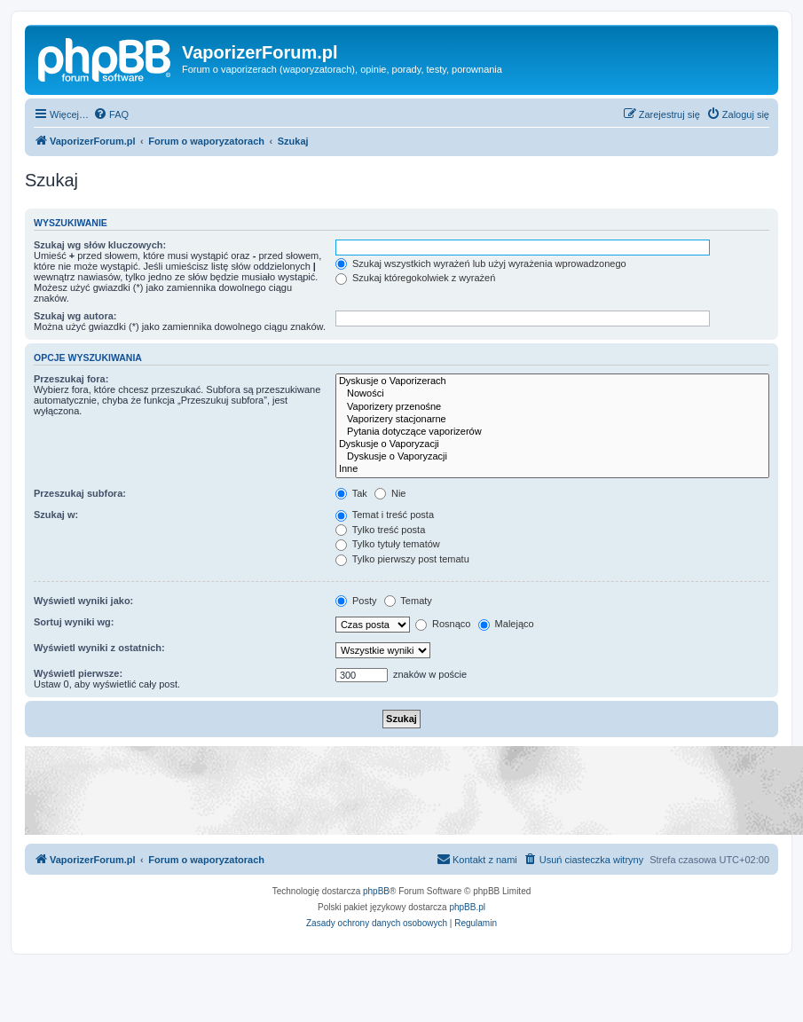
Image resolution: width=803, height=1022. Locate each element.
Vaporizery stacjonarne (552, 419)
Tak (351, 493)
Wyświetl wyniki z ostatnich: (99, 647)
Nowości (552, 394)
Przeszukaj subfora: (80, 493)
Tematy (408, 600)
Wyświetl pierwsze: (78, 673)
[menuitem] (111, 114)
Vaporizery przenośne (552, 407)
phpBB (376, 891)
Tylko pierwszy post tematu (402, 559)
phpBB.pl (467, 907)
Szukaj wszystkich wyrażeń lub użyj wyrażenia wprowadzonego (480, 263)
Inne (552, 469)
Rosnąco (442, 623)
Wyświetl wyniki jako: (83, 600)
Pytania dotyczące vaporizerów (552, 432)
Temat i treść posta (384, 514)
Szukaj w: (56, 514)
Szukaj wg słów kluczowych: (100, 245)
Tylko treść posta (380, 529)
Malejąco (506, 623)
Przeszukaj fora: (71, 378)
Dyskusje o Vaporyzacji (552, 444)
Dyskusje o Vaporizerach (552, 381)
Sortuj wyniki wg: (74, 622)
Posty (356, 600)
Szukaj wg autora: (75, 316)
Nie (390, 493)
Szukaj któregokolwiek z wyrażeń (415, 277)
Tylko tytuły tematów (387, 544)
